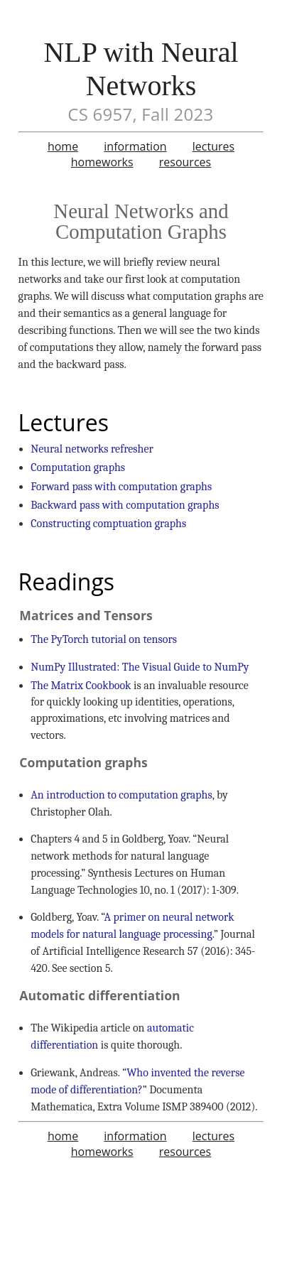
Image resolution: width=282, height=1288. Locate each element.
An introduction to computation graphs (121, 795)
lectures (213, 146)
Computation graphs (78, 467)
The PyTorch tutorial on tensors (104, 639)
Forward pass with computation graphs (121, 486)
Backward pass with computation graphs (125, 505)
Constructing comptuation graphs (108, 523)
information (135, 146)
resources (185, 162)
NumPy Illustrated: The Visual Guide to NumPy (140, 667)
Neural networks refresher (92, 449)
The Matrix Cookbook (81, 685)
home (63, 146)
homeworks (102, 162)
